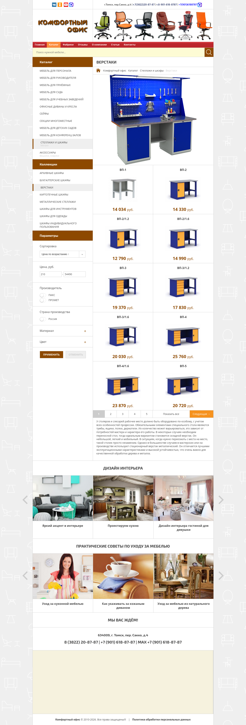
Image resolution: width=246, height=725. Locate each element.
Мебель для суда (51, 92)
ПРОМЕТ (49, 300)
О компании (99, 44)
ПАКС (47, 295)
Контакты (130, 44)
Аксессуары (64, 154)
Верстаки (47, 187)
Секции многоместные (56, 121)
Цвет (43, 342)
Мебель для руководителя (58, 77)
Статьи (115, 44)
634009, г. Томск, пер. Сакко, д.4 (123, 635)
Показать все (171, 414)
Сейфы (44, 113)
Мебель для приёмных (55, 85)
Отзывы (82, 44)
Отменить (76, 354)
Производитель (51, 288)
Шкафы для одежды (53, 216)
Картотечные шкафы (54, 194)
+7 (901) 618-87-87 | (119, 642)
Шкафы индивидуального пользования (58, 225)
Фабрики (68, 44)
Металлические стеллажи (58, 201)
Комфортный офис (114, 70)
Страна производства (55, 312)
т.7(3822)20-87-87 (144, 4)
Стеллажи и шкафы (65, 144)
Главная (40, 44)
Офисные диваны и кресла (58, 106)
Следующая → (201, 414)
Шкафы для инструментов (58, 209)
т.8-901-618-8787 (166, 4)
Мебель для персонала (55, 70)
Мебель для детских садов (58, 128)
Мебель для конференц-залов (60, 135)
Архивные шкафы (52, 173)
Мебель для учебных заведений (62, 99)
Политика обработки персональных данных (161, 719)
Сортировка (48, 246)
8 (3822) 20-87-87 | (82, 642)
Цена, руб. (47, 267)
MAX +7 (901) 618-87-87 (160, 642)
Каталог (54, 44)
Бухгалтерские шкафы (55, 180)
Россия (48, 319)
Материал (47, 331)
